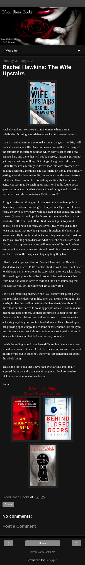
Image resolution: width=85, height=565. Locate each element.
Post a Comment (19, 526)
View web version (42, 552)
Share (8, 504)
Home (42, 543)
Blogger (51, 560)
